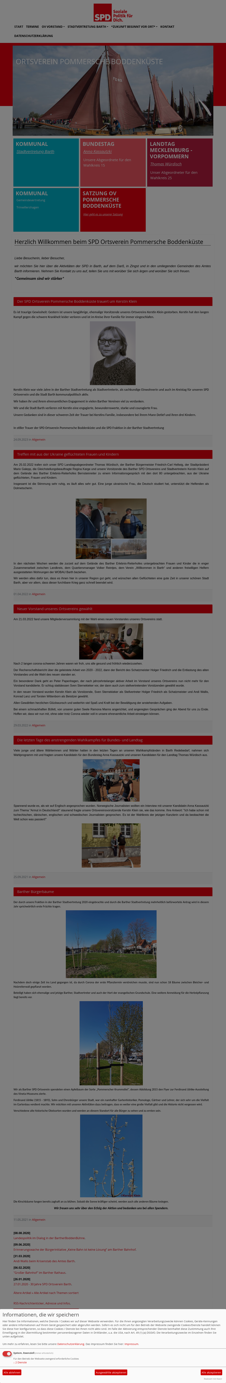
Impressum (131, 1344)
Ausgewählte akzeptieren (111, 1372)
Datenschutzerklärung (70, 1344)
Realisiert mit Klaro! (213, 1378)
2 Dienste (20, 1362)
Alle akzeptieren (211, 1372)
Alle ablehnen (12, 1372)
